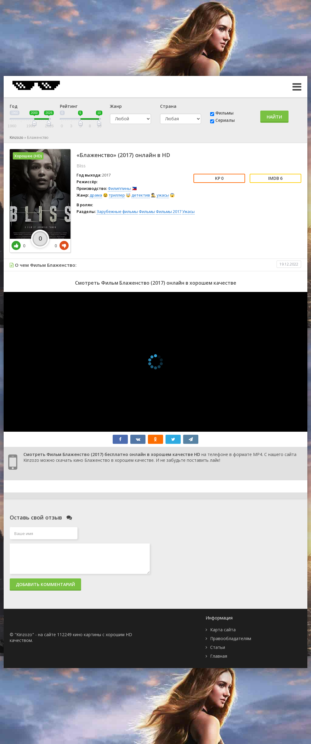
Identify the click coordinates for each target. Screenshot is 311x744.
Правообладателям (230, 638)
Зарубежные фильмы (117, 211)
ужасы (163, 195)
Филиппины (119, 188)
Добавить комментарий (45, 584)
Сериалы (225, 120)
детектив (141, 195)
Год (14, 106)
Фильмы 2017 (168, 211)
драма (96, 195)
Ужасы (188, 211)
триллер (117, 195)
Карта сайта (223, 630)
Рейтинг (68, 106)
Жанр (116, 106)
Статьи (217, 647)
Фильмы (224, 113)
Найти (274, 117)
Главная (218, 656)
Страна (168, 106)
